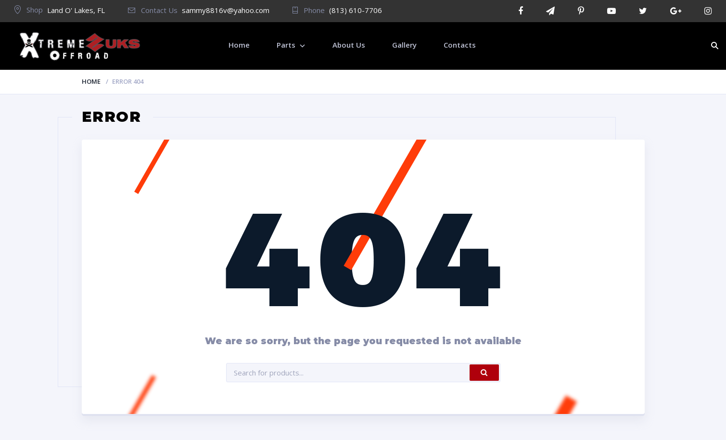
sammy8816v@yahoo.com (225, 10)
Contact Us (153, 10)
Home (91, 81)
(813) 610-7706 (355, 10)
